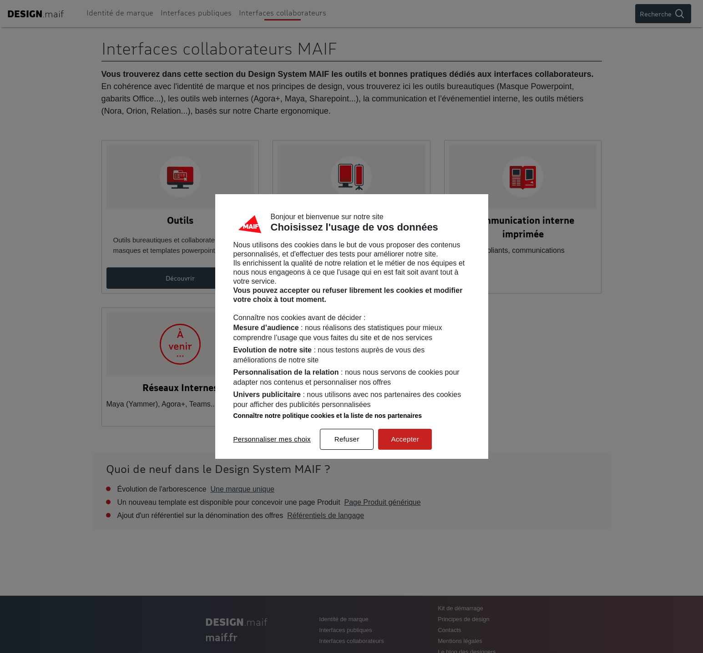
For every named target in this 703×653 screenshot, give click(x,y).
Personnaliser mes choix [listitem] (272, 439)
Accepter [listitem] (405, 439)
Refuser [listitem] (346, 439)
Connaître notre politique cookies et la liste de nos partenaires (327, 415)
